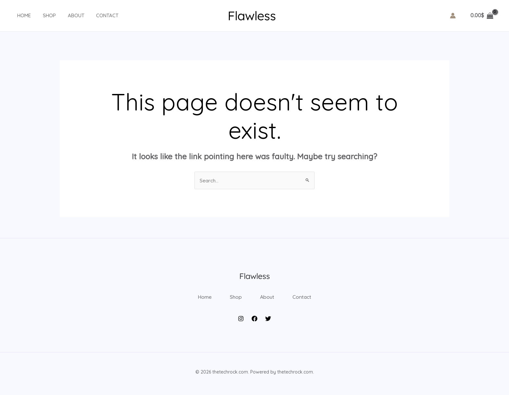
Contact (96, 15)
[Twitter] (268, 322)
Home (20, 15)
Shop (42, 15)
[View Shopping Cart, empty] (481, 16)
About (67, 15)
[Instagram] (241, 322)
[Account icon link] (453, 16)
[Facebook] (254, 322)
